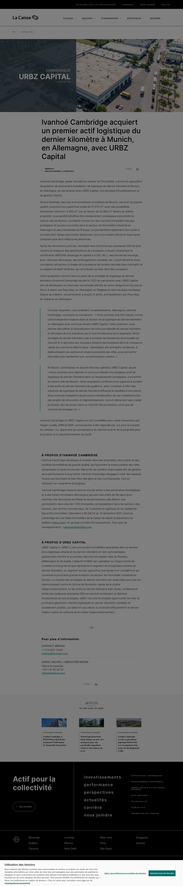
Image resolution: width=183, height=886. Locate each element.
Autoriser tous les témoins (162, 876)
